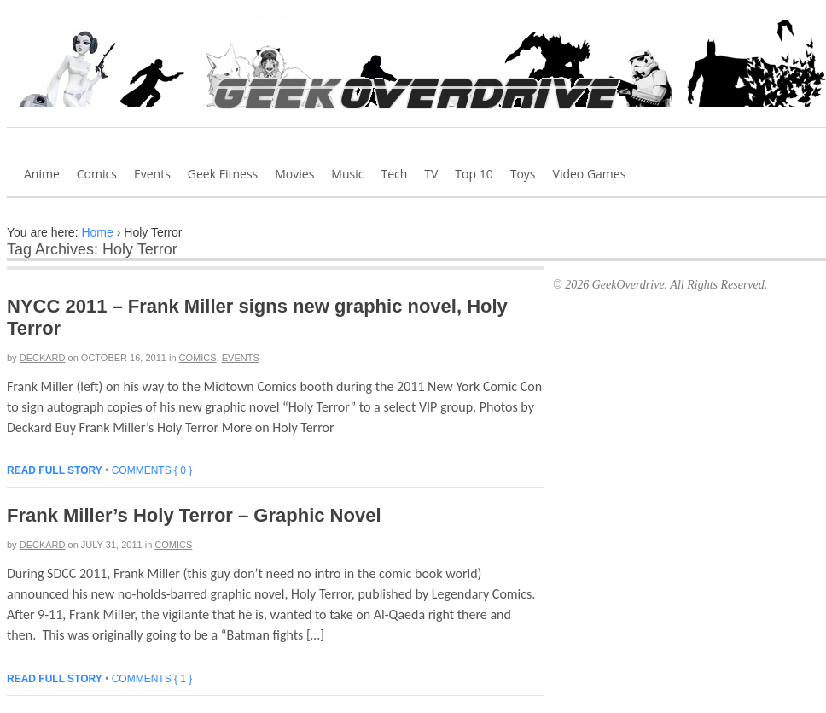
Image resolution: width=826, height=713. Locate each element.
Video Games (589, 174)
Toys (523, 174)
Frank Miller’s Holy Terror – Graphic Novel (194, 515)
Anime (42, 174)
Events (152, 174)
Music (347, 174)
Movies (294, 174)
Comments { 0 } (152, 470)
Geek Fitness (223, 174)
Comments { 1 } (152, 679)
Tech (394, 174)
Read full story (54, 470)
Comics (97, 174)
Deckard (43, 358)
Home (97, 232)
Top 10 (473, 174)
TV (431, 174)
